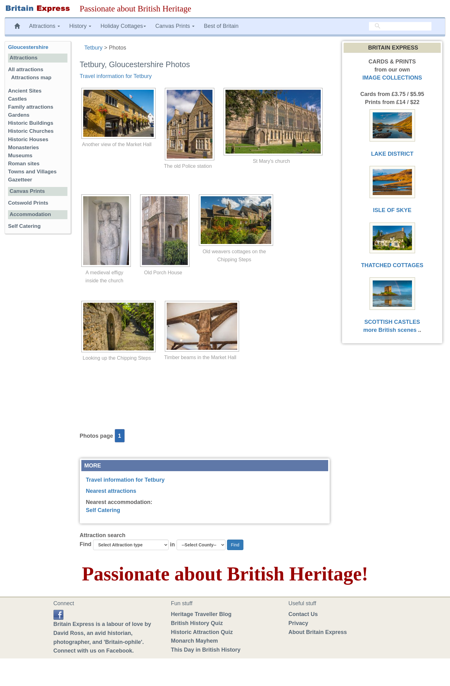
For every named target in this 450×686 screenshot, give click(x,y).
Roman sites (24, 164)
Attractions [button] (44, 26)
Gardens (18, 115)
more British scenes (390, 330)
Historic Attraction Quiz (202, 632)
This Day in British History (206, 650)
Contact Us (303, 614)
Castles (17, 99)
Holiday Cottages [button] (123, 26)
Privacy (298, 623)
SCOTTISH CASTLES (392, 322)
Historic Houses (28, 139)
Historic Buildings (30, 123)
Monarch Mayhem (194, 641)
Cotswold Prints (28, 203)
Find (86, 544)
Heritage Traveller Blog (201, 614)
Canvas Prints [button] (175, 26)
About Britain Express (318, 632)
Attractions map (31, 77)
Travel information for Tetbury (116, 76)
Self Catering (103, 510)
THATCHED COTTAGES (392, 265)
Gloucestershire (28, 47)
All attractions (25, 69)
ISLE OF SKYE (392, 210)
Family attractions (30, 107)
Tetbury (93, 48)
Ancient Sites (24, 91)
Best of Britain (221, 26)
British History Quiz (197, 623)
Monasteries (23, 147)
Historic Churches (31, 131)
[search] (400, 26)
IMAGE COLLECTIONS (392, 78)
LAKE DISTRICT (392, 154)
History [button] (80, 26)
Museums (20, 155)
